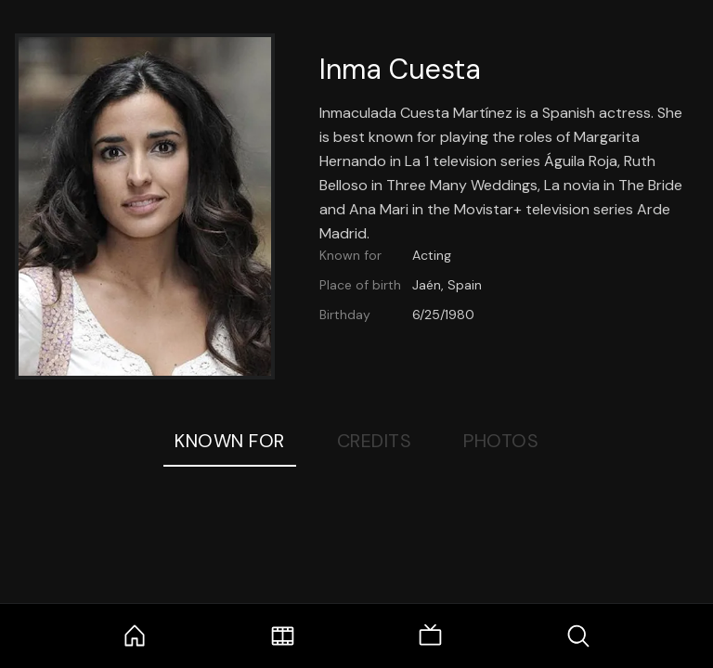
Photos (500, 441)
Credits (374, 441)
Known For (230, 441)
